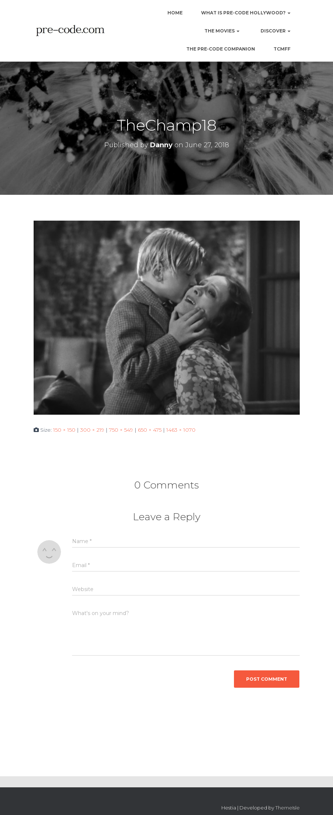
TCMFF (281, 49)
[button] (288, 12)
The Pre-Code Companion (220, 49)
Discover (274, 31)
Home (174, 12)
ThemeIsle (287, 808)
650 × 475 (150, 430)
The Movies (221, 31)
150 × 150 (64, 430)
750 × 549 (121, 430)
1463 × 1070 (181, 430)
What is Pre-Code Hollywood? (245, 12)
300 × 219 (92, 430)
